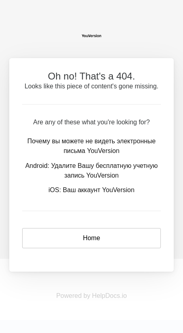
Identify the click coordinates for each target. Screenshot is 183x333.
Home (91, 238)
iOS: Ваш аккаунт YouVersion (91, 189)
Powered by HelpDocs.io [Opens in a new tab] (91, 295)
